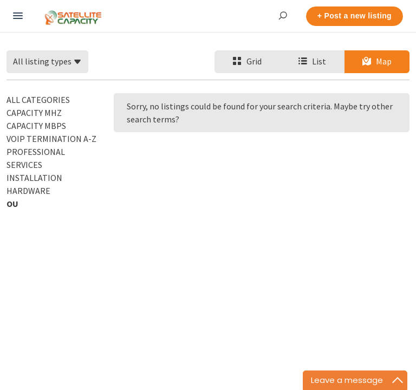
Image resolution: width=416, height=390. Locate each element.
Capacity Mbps (36, 125)
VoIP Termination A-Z (51, 138)
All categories (38, 99)
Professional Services (35, 158)
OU (12, 203)
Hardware (28, 190)
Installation (34, 177)
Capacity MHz (34, 112)
